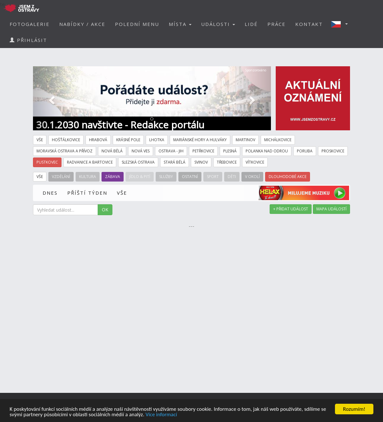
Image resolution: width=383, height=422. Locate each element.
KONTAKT (309, 24)
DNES (50, 193)
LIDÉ (251, 24)
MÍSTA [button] (180, 24)
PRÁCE (276, 24)
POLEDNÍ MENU (137, 24)
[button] (341, 24)
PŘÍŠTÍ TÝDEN (87, 193)
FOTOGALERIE (30, 24)
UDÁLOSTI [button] (218, 24)
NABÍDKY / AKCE (82, 24)
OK (105, 210)
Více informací (161, 414)
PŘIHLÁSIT (28, 40)
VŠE (122, 193)
